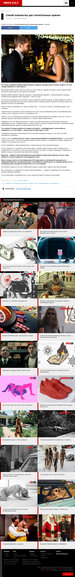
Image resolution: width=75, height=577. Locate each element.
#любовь (31, 183)
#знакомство (24, 183)
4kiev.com (10, 564)
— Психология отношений (19, 555)
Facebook (10, 28)
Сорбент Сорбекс (45, 570)
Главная (3, 11)
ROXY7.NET (11, 559)
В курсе (58, 551)
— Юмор (15, 553)
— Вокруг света (44, 557)
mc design (59, 569)
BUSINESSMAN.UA (31, 562)
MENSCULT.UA (30, 559)
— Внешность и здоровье (46, 553)
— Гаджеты (32, 553)
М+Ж (14, 551)
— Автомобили (33, 555)
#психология (8, 183)
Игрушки (32, 551)
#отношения (16, 183)
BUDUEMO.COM (32, 564)
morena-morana (23, 180)
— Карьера (42, 555)
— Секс (14, 557)
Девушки (6, 551)
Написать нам (68, 574)
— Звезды (6, 555)
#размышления (53, 183)
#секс (36, 183)
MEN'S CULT (11, 562)
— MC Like (6, 553)
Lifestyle (43, 551)
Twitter (28, 28)
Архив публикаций (62, 554)
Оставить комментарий (23, 189)
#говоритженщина (43, 183)
